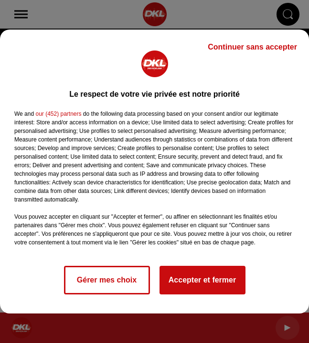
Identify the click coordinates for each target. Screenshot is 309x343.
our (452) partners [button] (58, 114)
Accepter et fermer (202, 280)
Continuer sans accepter (252, 47)
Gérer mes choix (107, 280)
